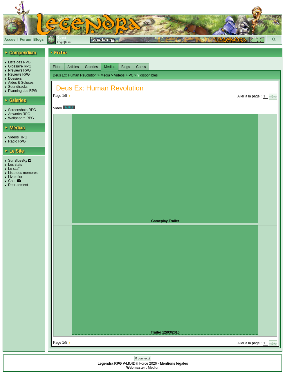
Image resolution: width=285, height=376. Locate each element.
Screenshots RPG (22, 110)
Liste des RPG (19, 62)
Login (60, 42)
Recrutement (18, 185)
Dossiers (15, 78)
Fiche (57, 67)
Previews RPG (19, 70)
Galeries (91, 67)
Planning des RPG (22, 91)
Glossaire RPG (19, 66)
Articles (73, 67)
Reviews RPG (19, 74)
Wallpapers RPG (21, 118)
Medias (109, 67)
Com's (141, 67)
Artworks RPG (19, 114)
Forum (25, 40)
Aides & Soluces (20, 83)
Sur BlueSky (19, 160)
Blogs (38, 40)
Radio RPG (17, 141)
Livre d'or (15, 177)
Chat (11, 181)
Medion (153, 368)
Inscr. (68, 42)
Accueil (11, 40)
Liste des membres (22, 173)
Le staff (13, 169)
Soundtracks (18, 87)
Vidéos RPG (17, 137)
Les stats (15, 165)
